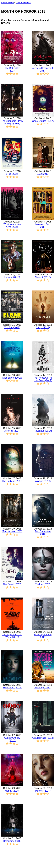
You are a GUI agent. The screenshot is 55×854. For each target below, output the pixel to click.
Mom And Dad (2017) (42, 225)
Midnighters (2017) (12, 378)
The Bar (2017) (12, 327)
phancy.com (7, 2)
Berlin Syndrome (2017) (42, 635)
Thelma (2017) (42, 584)
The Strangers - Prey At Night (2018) (12, 122)
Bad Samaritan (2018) (43, 532)
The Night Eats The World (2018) (12, 635)
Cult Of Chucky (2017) (12, 739)
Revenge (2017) (42, 687)
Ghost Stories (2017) (43, 121)
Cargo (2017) (43, 327)
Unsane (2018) (12, 277)
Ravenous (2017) (43, 431)
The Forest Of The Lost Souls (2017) (42, 379)
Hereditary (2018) (12, 841)
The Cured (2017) (12, 584)
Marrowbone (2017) (12, 531)
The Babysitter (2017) (12, 69)
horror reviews (23, 2)
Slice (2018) (12, 174)
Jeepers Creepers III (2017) (43, 69)
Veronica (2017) (12, 431)
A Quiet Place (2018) (43, 738)
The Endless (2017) (12, 481)
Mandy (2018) (12, 791)
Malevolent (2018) (12, 687)
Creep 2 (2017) (43, 277)
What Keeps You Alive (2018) (12, 225)
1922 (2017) (43, 174)
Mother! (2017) (43, 791)
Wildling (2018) (43, 481)
